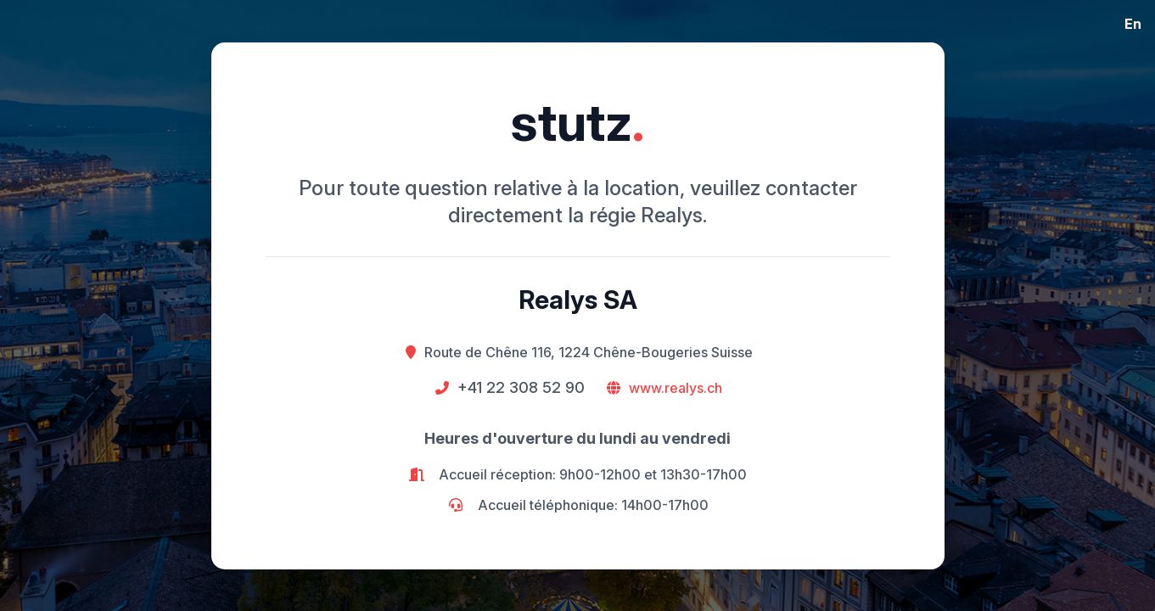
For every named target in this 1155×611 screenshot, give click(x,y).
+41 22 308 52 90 (521, 387)
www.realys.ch (675, 387)
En (1132, 23)
